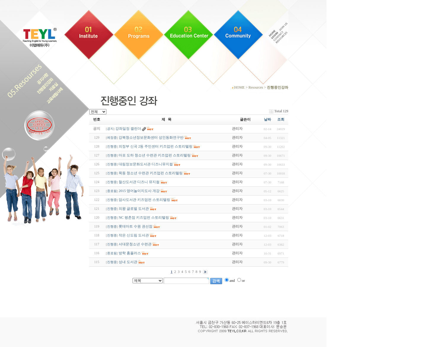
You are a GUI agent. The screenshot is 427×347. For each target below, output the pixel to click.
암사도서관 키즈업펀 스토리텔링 (144, 200)
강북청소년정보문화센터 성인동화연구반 (151, 137)
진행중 (112, 146)
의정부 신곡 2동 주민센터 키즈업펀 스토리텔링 (155, 146)
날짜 (267, 119)
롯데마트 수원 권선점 (135, 226)
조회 (280, 119)
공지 (110, 128)
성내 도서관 (128, 262)
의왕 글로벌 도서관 (134, 209)
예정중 (112, 137)
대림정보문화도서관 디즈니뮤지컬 (146, 164)
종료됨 (112, 191)
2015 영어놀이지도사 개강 (139, 191)
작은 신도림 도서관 (134, 235)
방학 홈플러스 (130, 253)
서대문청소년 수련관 (135, 244)
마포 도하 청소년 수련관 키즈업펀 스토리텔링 (155, 155)
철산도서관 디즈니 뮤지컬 (139, 182)
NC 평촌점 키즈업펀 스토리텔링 (144, 217)
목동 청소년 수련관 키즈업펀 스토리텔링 (151, 173)
